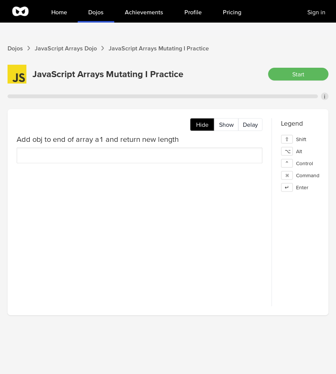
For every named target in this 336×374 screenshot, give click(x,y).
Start (298, 74)
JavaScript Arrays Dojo (66, 48)
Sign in (316, 12)
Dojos (15, 48)
